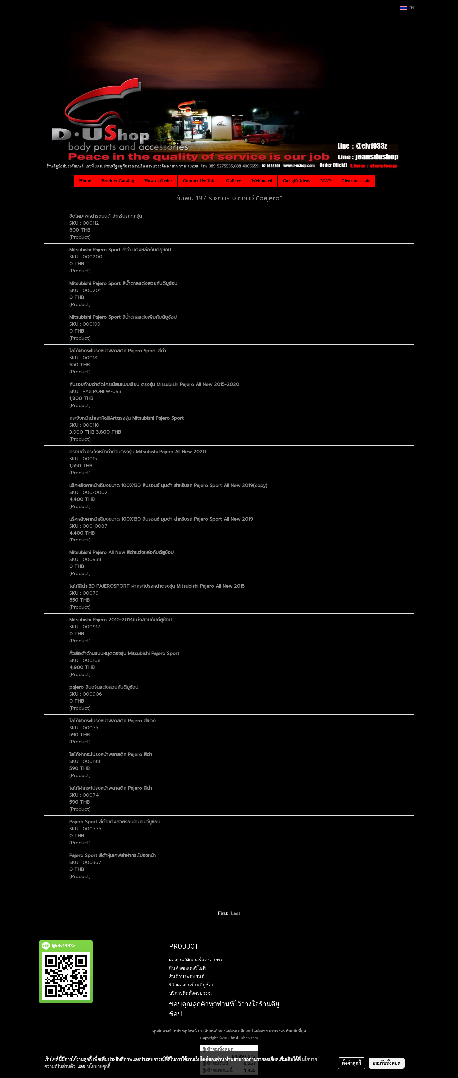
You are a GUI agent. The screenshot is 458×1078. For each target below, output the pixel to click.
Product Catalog (117, 181)
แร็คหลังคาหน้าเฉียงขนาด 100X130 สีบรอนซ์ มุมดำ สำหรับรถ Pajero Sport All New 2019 (161, 519)
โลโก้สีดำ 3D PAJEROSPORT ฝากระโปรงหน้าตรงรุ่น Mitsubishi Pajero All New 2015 (157, 586)
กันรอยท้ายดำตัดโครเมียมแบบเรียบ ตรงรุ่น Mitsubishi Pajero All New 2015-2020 (154, 384)
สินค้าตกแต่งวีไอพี (187, 968)
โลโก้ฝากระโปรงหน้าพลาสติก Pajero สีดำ (110, 754)
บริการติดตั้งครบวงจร (191, 993)
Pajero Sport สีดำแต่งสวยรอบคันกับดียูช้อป (114, 821)
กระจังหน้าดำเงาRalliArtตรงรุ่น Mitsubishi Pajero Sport (127, 418)
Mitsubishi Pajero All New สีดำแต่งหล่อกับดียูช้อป (121, 552)
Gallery (233, 181)
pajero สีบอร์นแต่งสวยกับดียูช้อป (103, 687)
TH (407, 7)
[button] (381, 180)
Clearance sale (355, 181)
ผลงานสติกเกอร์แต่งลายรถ (196, 959)
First (223, 913)
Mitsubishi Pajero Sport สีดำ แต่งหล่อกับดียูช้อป (120, 249)
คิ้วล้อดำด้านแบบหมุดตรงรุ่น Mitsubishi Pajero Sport (125, 653)
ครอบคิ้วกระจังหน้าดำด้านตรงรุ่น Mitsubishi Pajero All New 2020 (137, 451)
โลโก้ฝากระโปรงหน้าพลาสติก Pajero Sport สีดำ (117, 350)
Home (85, 181)
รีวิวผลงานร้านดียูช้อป (191, 984)
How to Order (158, 181)
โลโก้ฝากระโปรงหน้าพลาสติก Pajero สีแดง (112, 720)
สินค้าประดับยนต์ (186, 976)
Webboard (261, 181)
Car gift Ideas (296, 181)
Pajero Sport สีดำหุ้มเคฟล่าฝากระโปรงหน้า (112, 855)
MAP (325, 181)
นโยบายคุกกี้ (98, 1066)
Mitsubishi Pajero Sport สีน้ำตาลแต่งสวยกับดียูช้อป (123, 283)
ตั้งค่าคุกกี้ (351, 1063)
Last (235, 913)
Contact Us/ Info (199, 181)
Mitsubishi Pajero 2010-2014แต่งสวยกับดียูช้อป (120, 619)
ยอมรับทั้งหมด (387, 1063)
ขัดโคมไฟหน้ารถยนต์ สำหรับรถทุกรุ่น (105, 216)
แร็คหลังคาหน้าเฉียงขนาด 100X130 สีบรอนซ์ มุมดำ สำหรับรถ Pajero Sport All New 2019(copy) (168, 485)
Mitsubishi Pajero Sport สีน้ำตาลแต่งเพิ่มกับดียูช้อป (123, 317)
